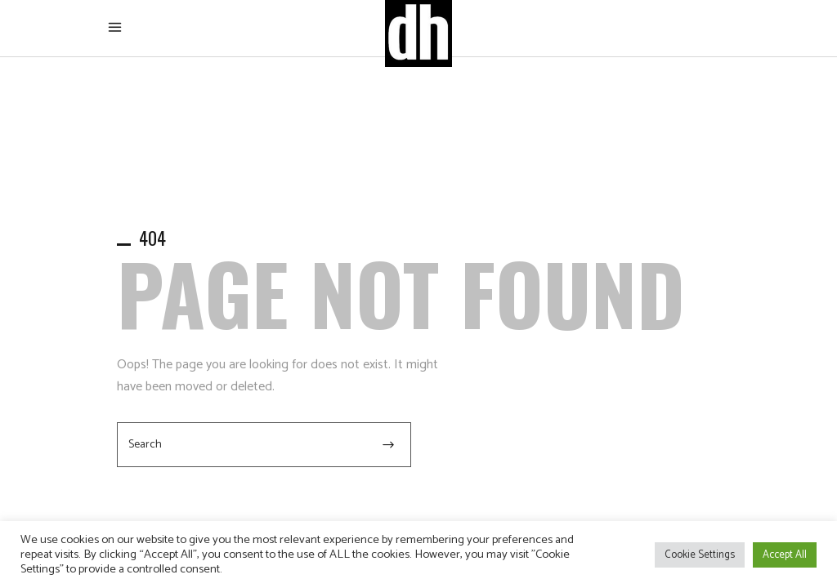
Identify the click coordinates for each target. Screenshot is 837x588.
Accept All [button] (785, 555)
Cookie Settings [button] (700, 555)
